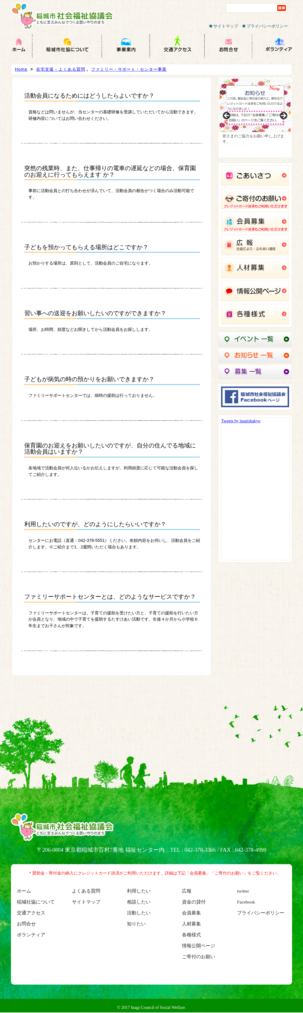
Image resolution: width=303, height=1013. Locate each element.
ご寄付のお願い (198, 956)
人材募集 (191, 923)
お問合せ (26, 923)
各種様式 (191, 934)
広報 (186, 890)
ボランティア (31, 934)
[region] (255, 118)
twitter (243, 890)
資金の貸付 (194, 901)
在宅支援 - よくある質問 (60, 69)
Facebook (246, 901)
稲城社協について (36, 901)
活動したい (139, 912)
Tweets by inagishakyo (240, 420)
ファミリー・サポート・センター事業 (129, 69)
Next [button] (283, 116)
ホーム (24, 890)
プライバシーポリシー (265, 26)
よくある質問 (86, 890)
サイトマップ (223, 26)
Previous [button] (227, 116)
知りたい (136, 923)
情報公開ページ (198, 945)
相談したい (139, 901)
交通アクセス (31, 912)
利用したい (139, 890)
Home (21, 69)
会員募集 (191, 912)
